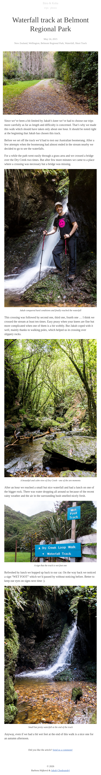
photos (53, 7)
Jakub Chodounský (60, 770)
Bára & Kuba (50, 3)
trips (46, 7)
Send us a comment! (63, 750)
